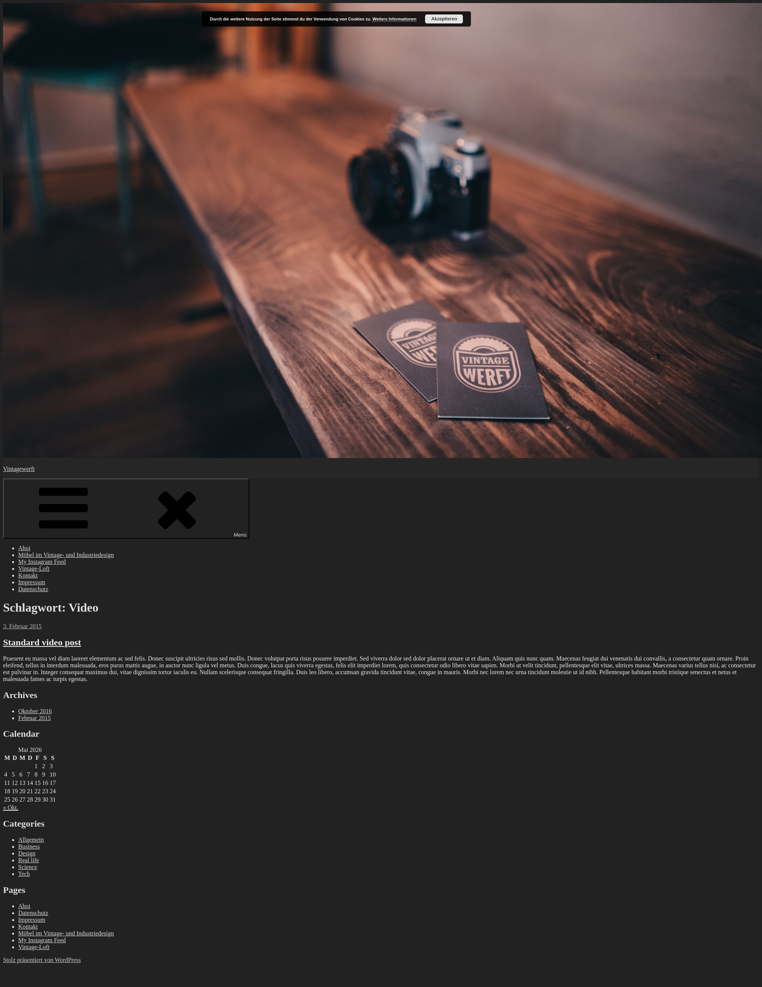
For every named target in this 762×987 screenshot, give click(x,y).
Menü (126, 509)
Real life (28, 860)
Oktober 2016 (35, 711)
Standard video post (42, 642)
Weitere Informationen (394, 19)
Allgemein (31, 839)
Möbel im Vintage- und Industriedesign (66, 555)
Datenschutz (33, 589)
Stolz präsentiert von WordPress (42, 960)
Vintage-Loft (34, 568)
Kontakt (28, 575)
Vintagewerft (19, 469)
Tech (24, 874)
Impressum (31, 582)
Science (27, 867)
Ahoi (24, 548)
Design (26, 853)
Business (29, 846)
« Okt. (10, 807)
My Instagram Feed (42, 562)
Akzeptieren (444, 19)
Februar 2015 (34, 718)
